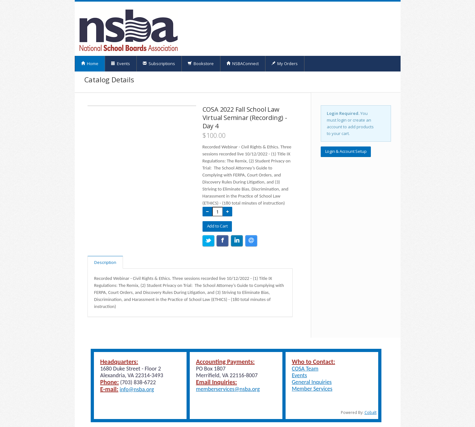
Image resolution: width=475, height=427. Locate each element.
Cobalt (370, 412)
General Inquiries (312, 382)
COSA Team (305, 368)
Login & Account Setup (346, 151)
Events (120, 63)
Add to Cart (217, 226)
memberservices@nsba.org (228, 389)
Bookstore (201, 63)
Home (89, 63)
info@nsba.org (137, 389)
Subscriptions (158, 63)
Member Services (312, 388)
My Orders (284, 63)
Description (105, 262)
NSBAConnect (242, 63)
